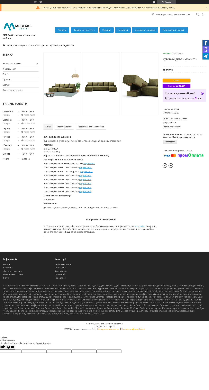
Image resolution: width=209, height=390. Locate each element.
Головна (62, 29)
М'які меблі (33, 45)
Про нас (106, 29)
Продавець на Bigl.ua (104, 326)
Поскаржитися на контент (108, 329)
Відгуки (6, 84)
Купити (176, 80)
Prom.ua (119, 323)
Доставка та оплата (145, 29)
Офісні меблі (60, 267)
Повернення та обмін (174, 29)
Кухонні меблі (61, 271)
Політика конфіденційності (133, 329)
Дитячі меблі (60, 274)
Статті (6, 74)
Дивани (44, 45)
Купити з (176, 86)
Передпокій (60, 277)
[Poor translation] (10, 347)
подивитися (89, 163)
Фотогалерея (9, 68)
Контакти (123, 29)
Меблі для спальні (63, 264)
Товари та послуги (83, 29)
